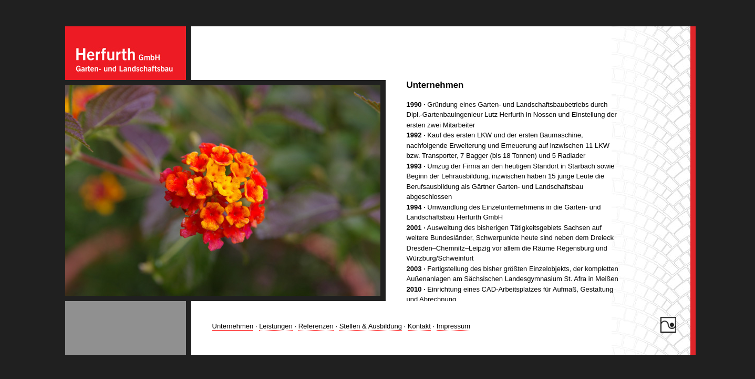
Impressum (453, 326)
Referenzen (316, 326)
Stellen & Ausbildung (370, 326)
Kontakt (419, 326)
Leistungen (276, 326)
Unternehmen (233, 326)
